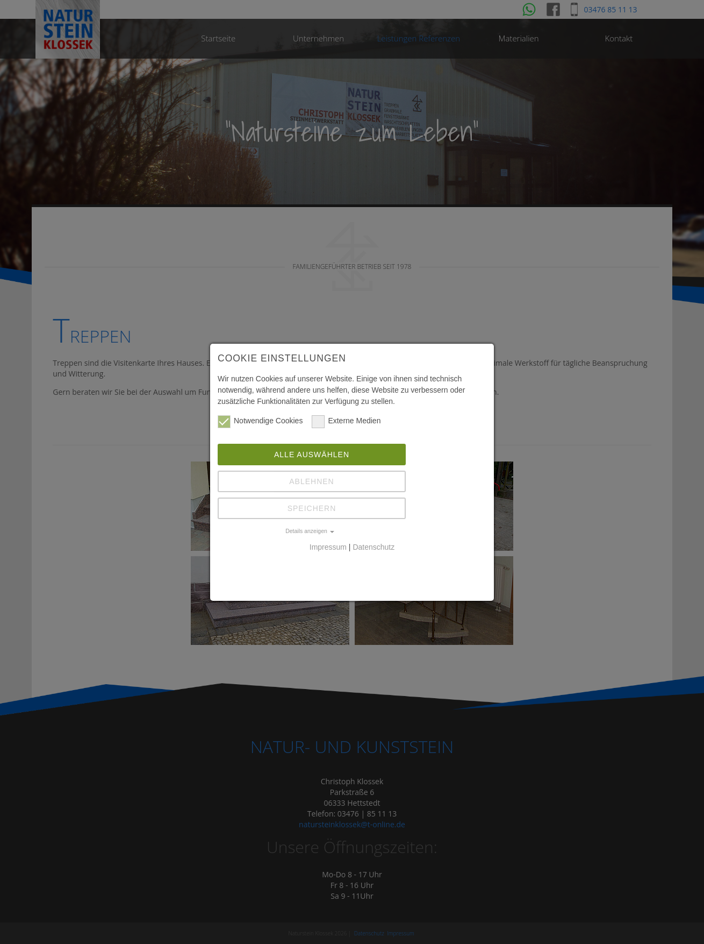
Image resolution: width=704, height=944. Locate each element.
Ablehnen (311, 481)
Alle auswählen (311, 454)
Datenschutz (373, 547)
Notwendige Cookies (260, 421)
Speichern (312, 508)
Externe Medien (346, 421)
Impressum (328, 547)
